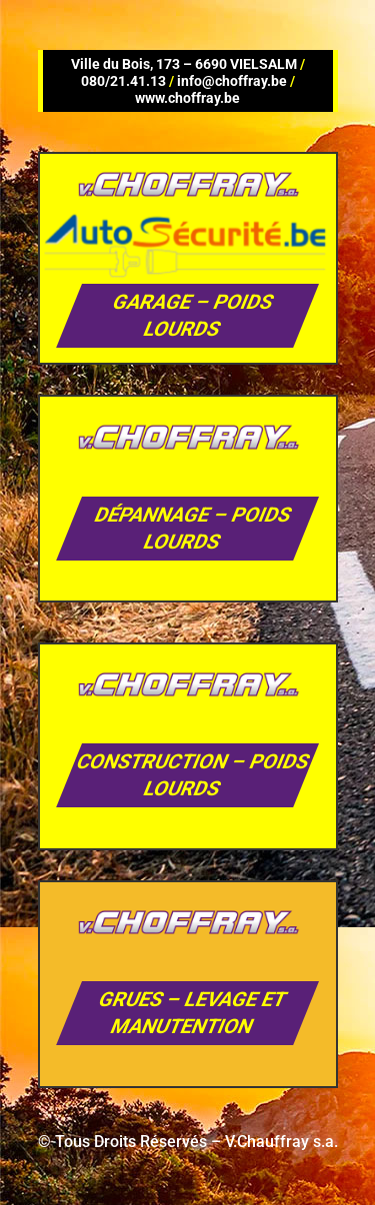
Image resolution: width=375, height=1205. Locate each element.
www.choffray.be (187, 98)
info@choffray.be (232, 81)
